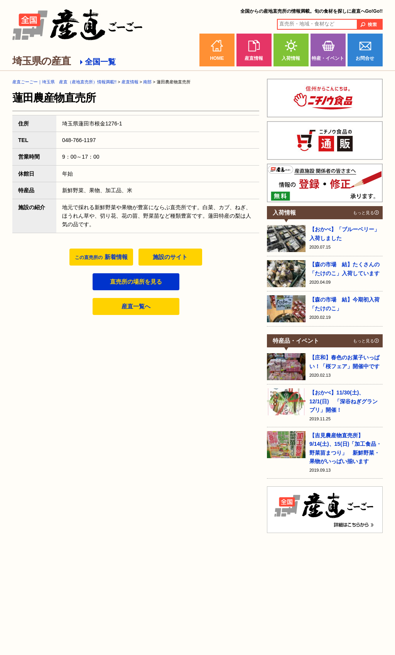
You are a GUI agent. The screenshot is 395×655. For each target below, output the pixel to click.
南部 (147, 82)
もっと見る (363, 212)
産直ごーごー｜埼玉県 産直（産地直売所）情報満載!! (64, 82)
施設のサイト (170, 257)
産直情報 (254, 58)
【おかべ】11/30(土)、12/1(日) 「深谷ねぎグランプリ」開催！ (343, 401)
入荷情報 (291, 58)
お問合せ (365, 58)
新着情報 (101, 257)
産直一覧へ (136, 306)
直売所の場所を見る (136, 281)
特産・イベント (328, 58)
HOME (217, 58)
